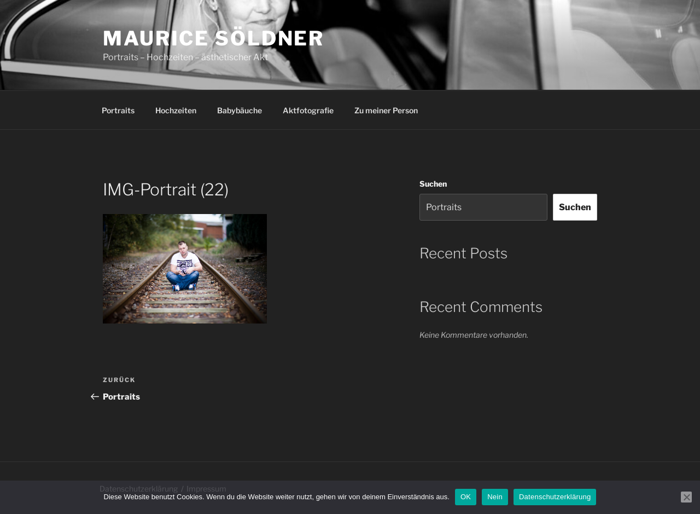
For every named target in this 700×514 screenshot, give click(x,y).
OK (465, 497)
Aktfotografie (308, 110)
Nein (495, 497)
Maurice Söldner (213, 38)
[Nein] (686, 497)
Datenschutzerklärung (555, 497)
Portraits (118, 110)
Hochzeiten (175, 110)
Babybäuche (239, 110)
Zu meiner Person (386, 110)
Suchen (433, 183)
